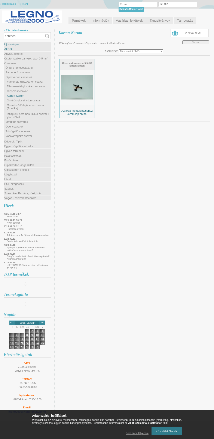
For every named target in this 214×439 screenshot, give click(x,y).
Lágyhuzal (10, 174)
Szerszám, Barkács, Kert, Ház (22, 193)
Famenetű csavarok (18, 72)
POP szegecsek (14, 183)
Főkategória (65, 43)
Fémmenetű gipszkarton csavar (26, 86)
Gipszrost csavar (17, 91)
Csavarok (10, 63)
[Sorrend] (141, 51)
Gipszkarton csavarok (19, 77)
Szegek (8, 188)
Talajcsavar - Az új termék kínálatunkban (28, 235)
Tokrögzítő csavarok (18, 131)
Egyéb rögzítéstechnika (18, 146)
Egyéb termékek (14, 151)
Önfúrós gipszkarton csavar (24, 100)
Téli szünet (12, 216)
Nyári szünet (13, 222)
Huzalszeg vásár (15, 229)
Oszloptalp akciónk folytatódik (22, 241)
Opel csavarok (14, 126)
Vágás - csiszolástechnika (20, 198)
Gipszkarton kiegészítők (19, 165)
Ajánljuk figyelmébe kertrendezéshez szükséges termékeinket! (26, 248)
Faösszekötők (12, 155)
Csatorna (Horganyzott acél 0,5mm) (26, 58)
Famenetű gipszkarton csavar (25, 81)
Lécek (8, 179)
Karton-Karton (15, 95)
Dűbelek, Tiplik (13, 141)
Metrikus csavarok (17, 121)
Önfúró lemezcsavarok (19, 67)
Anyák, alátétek (13, 53)
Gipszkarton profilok (16, 169)
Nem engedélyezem (137, 433)
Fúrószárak (11, 160)
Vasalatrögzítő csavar (19, 136)
